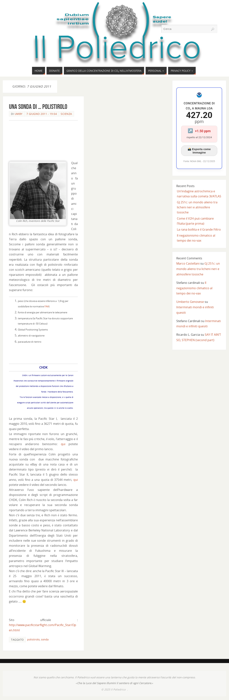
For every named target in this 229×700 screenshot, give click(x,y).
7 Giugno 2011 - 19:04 (41, 114)
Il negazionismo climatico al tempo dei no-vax (194, 288)
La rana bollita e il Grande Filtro (199, 229)
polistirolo (33, 639)
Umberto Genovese (190, 302)
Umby (19, 114)
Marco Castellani (188, 263)
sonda (45, 639)
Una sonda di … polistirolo (38, 106)
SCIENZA (66, 114)
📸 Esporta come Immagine (199, 151)
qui (63, 444)
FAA (46, 306)
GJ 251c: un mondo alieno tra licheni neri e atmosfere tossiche (197, 207)
